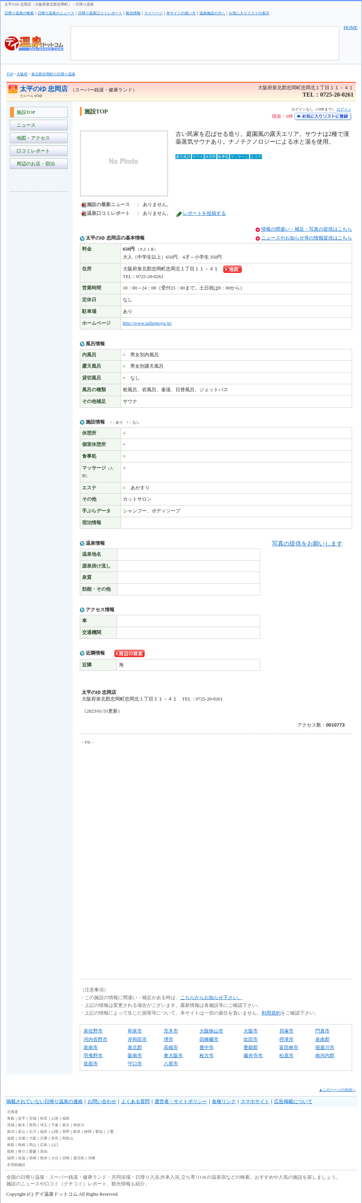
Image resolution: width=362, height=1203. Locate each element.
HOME (351, 27)
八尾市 (171, 1063)
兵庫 (43, 1138)
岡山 (32, 1145)
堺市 (168, 1039)
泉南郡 (322, 1039)
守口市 (135, 1063)
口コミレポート (32, 151)
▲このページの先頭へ (337, 1090)
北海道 (12, 1112)
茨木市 (171, 1031)
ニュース (25, 125)
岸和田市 (137, 1039)
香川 (21, 1151)
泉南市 (91, 1047)
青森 (10, 1118)
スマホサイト (255, 1101)
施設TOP (24, 112)
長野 (66, 1132)
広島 (43, 1145)
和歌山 (67, 1138)
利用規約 (271, 1013)
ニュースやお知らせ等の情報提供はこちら (306, 238)
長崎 (32, 1158)
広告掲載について (293, 1101)
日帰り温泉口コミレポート (100, 13)
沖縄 (91, 1158)
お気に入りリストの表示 (249, 13)
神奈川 (78, 1125)
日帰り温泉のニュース (56, 13)
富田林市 (288, 1047)
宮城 (32, 1118)
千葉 (54, 1125)
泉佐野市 (93, 1031)
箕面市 (91, 1063)
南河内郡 (324, 1055)
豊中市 (206, 1047)
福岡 (10, 1158)
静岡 (88, 1132)
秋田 (43, 1118)
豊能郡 (251, 1047)
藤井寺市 (253, 1055)
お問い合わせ (102, 1101)
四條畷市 (209, 1039)
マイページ (153, 13)
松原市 (286, 1055)
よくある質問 (135, 1101)
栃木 (21, 1125)
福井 (43, 1132)
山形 (54, 1118)
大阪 (32, 1138)
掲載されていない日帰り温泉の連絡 (44, 1101)
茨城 (10, 1125)
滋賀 (10, 1138)
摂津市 (286, 1039)
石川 (32, 1132)
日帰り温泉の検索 (19, 13)
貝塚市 (286, 1031)
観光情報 (133, 13)
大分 (54, 1158)
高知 (43, 1151)
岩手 (21, 1118)
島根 (21, 1145)
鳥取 (10, 1145)
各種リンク (224, 1101)
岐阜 (77, 1132)
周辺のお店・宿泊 (34, 163)
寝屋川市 (324, 1047)
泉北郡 (135, 1047)
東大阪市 (173, 1055)
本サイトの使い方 (181, 13)
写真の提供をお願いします (307, 543)
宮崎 (66, 1158)
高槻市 (171, 1047)
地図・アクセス (32, 138)
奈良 (54, 1138)
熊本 (43, 1158)
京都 (21, 1138)
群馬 (32, 1125)
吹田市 (251, 1039)
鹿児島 (78, 1158)
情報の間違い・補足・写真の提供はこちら (306, 229)
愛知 (99, 1132)
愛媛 (32, 1151)
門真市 (322, 1031)
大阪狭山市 (211, 1031)
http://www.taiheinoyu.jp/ (147, 323)
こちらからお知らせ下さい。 (211, 997)
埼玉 (43, 1125)
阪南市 (135, 1055)
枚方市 (206, 1055)
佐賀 (21, 1158)
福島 (66, 1118)
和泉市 (135, 1031)
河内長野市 (95, 1039)
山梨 (54, 1132)
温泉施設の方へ (212, 13)
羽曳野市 (93, 1055)
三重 (110, 1132)
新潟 (10, 1132)
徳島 (10, 1151)
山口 (54, 1145)
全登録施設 (16, 1165)
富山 (21, 1132)
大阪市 (251, 1031)
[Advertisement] (39, 307)
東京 (66, 1125)
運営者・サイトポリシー (181, 1101)
